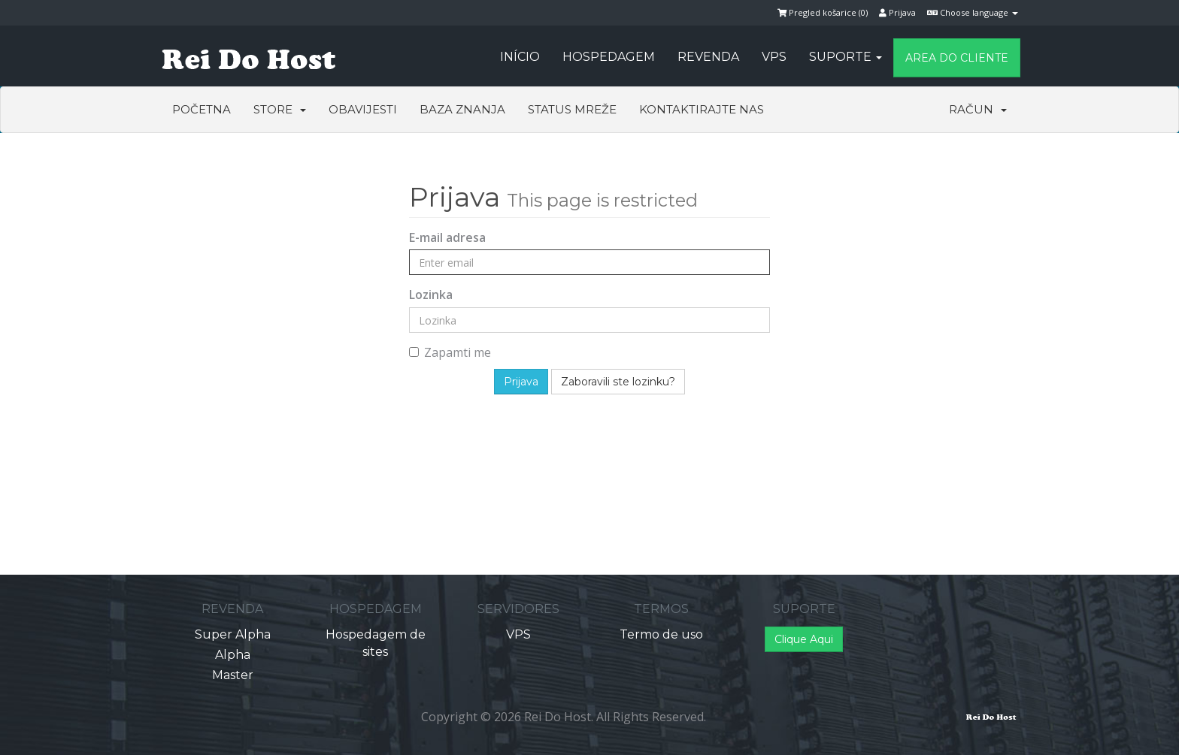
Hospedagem (608, 57)
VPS (774, 57)
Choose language (972, 12)
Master (232, 675)
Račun (978, 109)
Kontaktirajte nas (701, 109)
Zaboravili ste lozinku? (618, 381)
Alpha (232, 655)
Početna (201, 109)
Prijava (897, 12)
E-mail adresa (447, 237)
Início (520, 57)
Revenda (708, 57)
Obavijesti (363, 109)
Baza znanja (462, 109)
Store (279, 109)
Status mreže (572, 109)
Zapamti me (450, 352)
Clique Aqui (803, 639)
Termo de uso (661, 634)
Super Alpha (233, 634)
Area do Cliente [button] (956, 58)
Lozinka (431, 294)
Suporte (845, 57)
